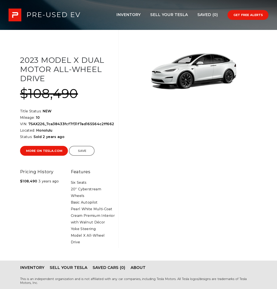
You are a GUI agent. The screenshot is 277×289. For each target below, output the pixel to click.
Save (82, 151)
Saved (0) (207, 14)
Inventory (128, 14)
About (138, 267)
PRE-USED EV (44, 15)
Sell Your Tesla (169, 14)
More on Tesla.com (44, 151)
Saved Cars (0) (109, 267)
